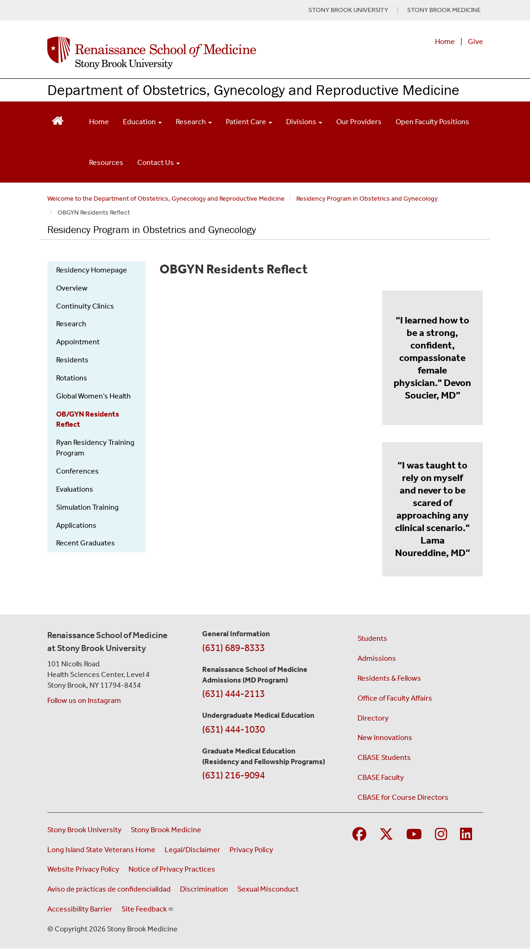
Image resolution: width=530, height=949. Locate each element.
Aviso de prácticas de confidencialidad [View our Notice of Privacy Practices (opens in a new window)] (109, 889)
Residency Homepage (91, 270)
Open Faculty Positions (432, 121)
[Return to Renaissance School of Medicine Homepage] (58, 119)
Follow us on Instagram (84, 700)
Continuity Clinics (85, 306)
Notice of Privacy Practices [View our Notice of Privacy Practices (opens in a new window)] (171, 869)
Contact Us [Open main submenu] (158, 162)
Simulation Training (87, 507)
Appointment (78, 341)
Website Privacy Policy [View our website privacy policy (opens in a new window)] (83, 869)
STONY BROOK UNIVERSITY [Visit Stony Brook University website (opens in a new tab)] (348, 10)
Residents (72, 359)
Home (445, 41)
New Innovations (385, 737)
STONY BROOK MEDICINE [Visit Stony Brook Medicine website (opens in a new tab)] (444, 10)
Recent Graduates (85, 542)
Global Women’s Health (93, 396)
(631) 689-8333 (233, 647)
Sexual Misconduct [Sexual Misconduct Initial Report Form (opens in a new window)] (268, 889)
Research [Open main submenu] (194, 121)
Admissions (377, 658)
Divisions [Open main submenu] (304, 121)
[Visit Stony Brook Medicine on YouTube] (414, 834)
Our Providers (359, 121)
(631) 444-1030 (233, 729)
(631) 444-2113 (233, 693)
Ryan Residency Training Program (95, 447)
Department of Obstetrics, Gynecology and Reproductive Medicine (253, 90)
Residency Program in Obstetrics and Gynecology (367, 198)
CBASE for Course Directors (403, 797)
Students (372, 638)
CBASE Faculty (381, 777)
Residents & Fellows (389, 678)
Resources (106, 162)
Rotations (71, 377)
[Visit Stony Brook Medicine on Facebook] (359, 834)
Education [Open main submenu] (142, 121)
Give (475, 41)
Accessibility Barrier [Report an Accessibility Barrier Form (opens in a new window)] (79, 909)
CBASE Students (384, 757)
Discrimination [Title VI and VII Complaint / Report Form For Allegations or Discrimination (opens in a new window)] (204, 889)
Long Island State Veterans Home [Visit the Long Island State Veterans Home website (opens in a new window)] (101, 849)
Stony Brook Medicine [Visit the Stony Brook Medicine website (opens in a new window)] (166, 829)
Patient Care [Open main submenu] (249, 121)
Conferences (77, 471)
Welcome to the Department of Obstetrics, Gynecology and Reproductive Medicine (166, 198)
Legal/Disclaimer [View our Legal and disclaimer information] (192, 849)
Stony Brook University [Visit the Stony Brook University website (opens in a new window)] (84, 829)
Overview (72, 288)
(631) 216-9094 (233, 775)
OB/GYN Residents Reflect (87, 419)
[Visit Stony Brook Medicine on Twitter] (386, 834)
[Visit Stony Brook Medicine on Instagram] (441, 834)
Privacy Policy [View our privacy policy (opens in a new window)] (251, 849)
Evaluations (74, 489)
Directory (373, 718)
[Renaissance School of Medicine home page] (185, 53)
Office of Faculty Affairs (395, 698)
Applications (76, 525)
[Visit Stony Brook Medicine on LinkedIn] (466, 834)
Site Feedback (147, 909)
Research (71, 323)
